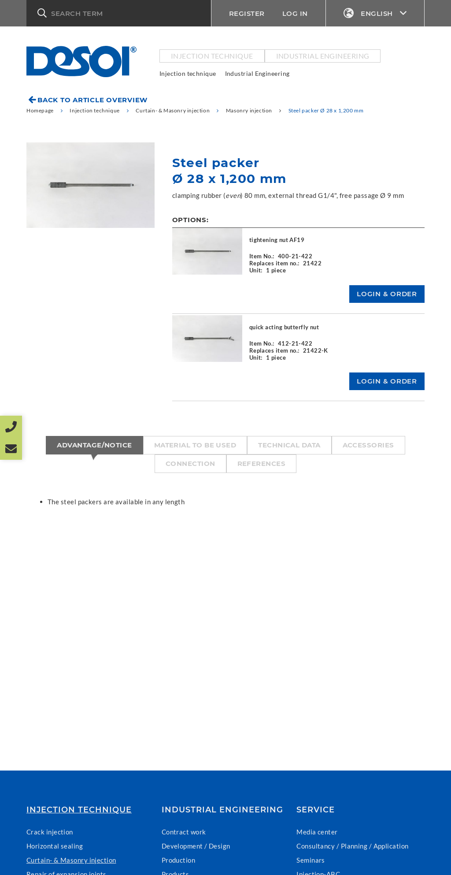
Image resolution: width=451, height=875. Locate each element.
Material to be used (195, 445)
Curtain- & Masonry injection (71, 860)
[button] (118, 13)
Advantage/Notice (94, 445)
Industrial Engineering (323, 56)
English (375, 13)
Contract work (184, 832)
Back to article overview (92, 100)
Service (315, 810)
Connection (190, 463)
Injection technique (212, 56)
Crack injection (49, 832)
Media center (316, 832)
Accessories (368, 445)
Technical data (289, 445)
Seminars (310, 860)
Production (179, 860)
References (261, 463)
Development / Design (196, 846)
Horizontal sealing (54, 846)
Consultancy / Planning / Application (352, 846)
